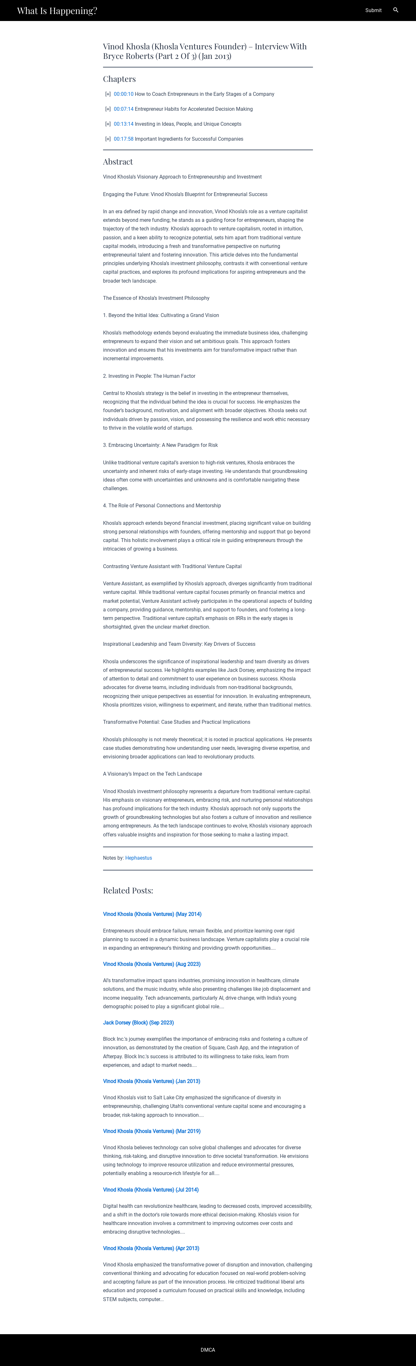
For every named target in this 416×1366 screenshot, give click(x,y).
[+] (108, 94)
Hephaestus (138, 858)
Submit (373, 10)
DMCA (208, 1350)
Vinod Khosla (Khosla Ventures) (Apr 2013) (151, 1248)
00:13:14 (124, 124)
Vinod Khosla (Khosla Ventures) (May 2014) (152, 914)
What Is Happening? (57, 10)
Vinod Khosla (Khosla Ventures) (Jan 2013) (151, 1081)
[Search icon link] (396, 10)
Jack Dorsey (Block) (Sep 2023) (138, 1023)
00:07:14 (124, 109)
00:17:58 (124, 139)
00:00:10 (124, 94)
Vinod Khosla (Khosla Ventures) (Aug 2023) (152, 964)
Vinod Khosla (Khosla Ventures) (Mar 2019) (152, 1131)
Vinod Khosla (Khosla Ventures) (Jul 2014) (151, 1190)
